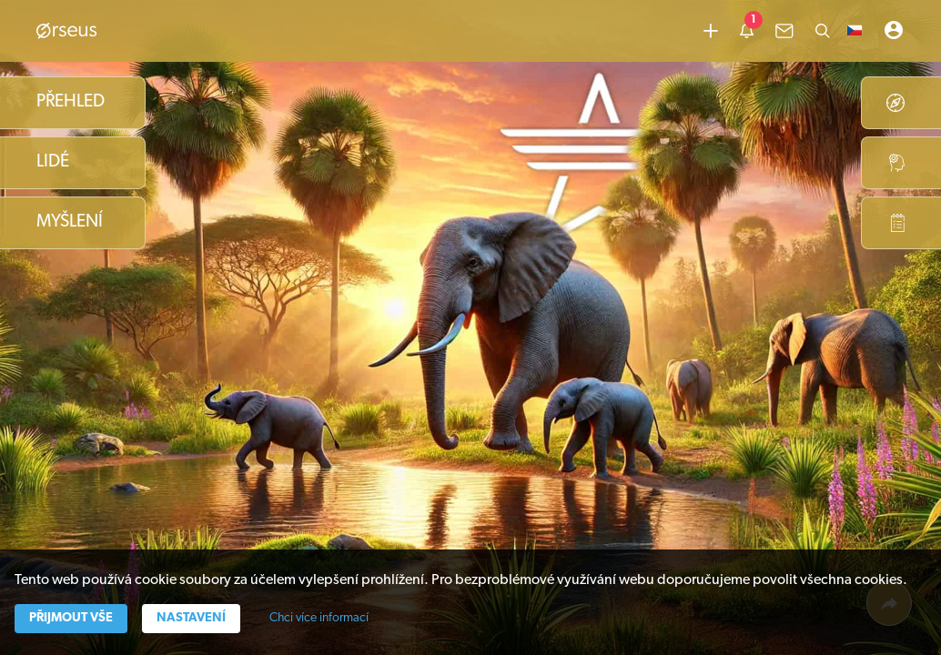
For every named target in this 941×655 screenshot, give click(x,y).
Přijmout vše (71, 618)
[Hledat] (822, 31)
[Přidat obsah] (711, 31)
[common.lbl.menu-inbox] (784, 31)
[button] (854, 31)
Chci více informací (319, 618)
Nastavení (191, 618)
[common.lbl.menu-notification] (746, 31)
